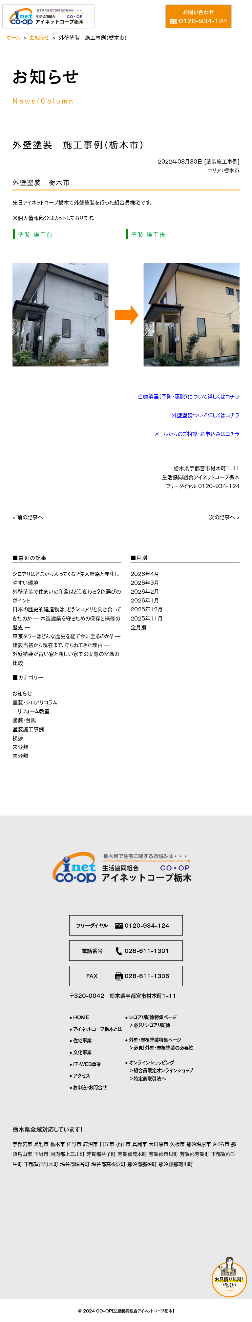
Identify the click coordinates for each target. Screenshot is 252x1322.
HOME (81, 1016)
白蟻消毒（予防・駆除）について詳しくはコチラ (189, 396)
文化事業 (82, 1052)
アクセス (81, 1075)
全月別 (138, 627)
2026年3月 (145, 582)
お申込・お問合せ (90, 1087)
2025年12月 (147, 609)
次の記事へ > (224, 517)
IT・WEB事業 (87, 1063)
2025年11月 (147, 618)
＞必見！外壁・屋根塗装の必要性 (161, 1047)
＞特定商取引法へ (147, 1078)
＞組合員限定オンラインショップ (161, 1070)
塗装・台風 (24, 719)
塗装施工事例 (222, 161)
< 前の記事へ (27, 517)
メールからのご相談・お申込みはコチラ (197, 433)
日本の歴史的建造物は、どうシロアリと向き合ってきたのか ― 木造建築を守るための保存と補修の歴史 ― (66, 617)
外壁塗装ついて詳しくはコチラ (206, 415)
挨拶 (17, 737)
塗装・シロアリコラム (34, 702)
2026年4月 (145, 573)
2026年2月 (145, 591)
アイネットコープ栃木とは (97, 1028)
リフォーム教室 (34, 711)
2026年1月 (145, 600)
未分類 (20, 746)
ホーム (13, 37)
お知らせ (39, 37)
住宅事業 (82, 1040)
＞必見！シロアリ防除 (149, 1024)
